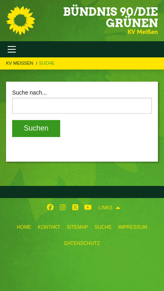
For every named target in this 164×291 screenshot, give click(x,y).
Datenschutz (82, 243)
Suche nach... (29, 92)
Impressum (132, 227)
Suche (103, 227)
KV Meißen (20, 63)
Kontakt (49, 227)
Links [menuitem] (106, 208)
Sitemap (77, 227)
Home (24, 227)
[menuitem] (24, 225)
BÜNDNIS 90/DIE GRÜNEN (110, 17)
